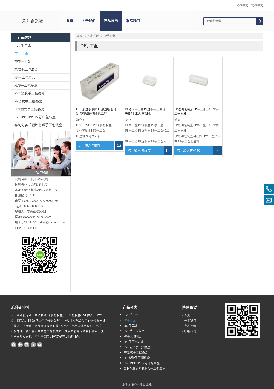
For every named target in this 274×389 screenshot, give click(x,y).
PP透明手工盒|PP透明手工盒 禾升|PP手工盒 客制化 (145, 111)
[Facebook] (13, 344)
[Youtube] (39, 344)
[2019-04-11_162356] (242, 320)
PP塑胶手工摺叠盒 (28, 101)
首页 (69, 21)
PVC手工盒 (22, 46)
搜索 (259, 21)
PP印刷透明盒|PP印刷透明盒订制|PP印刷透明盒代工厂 (96, 111)
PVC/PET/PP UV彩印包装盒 (35, 117)
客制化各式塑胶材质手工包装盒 (38, 125)
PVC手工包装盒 (26, 69)
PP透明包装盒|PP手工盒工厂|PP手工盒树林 (196, 111)
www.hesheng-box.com (37, 216)
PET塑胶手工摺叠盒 (29, 109)
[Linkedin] (26, 344)
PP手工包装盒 (24, 77)
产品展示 (111, 21)
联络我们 (133, 21)
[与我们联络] (41, 153)
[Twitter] (33, 344)
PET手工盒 (22, 61)
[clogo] (33, 20)
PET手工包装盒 (25, 85)
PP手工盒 (21, 53)
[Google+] (20, 344)
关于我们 (88, 21)
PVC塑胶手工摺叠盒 (29, 93)
